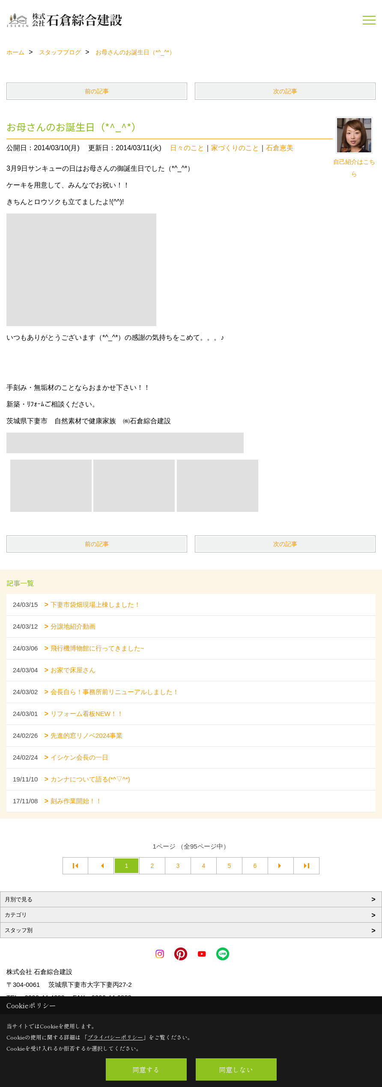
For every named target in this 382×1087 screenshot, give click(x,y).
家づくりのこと (235, 147)
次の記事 (285, 91)
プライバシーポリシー (115, 1037)
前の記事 (97, 91)
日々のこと (187, 147)
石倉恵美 (279, 147)
